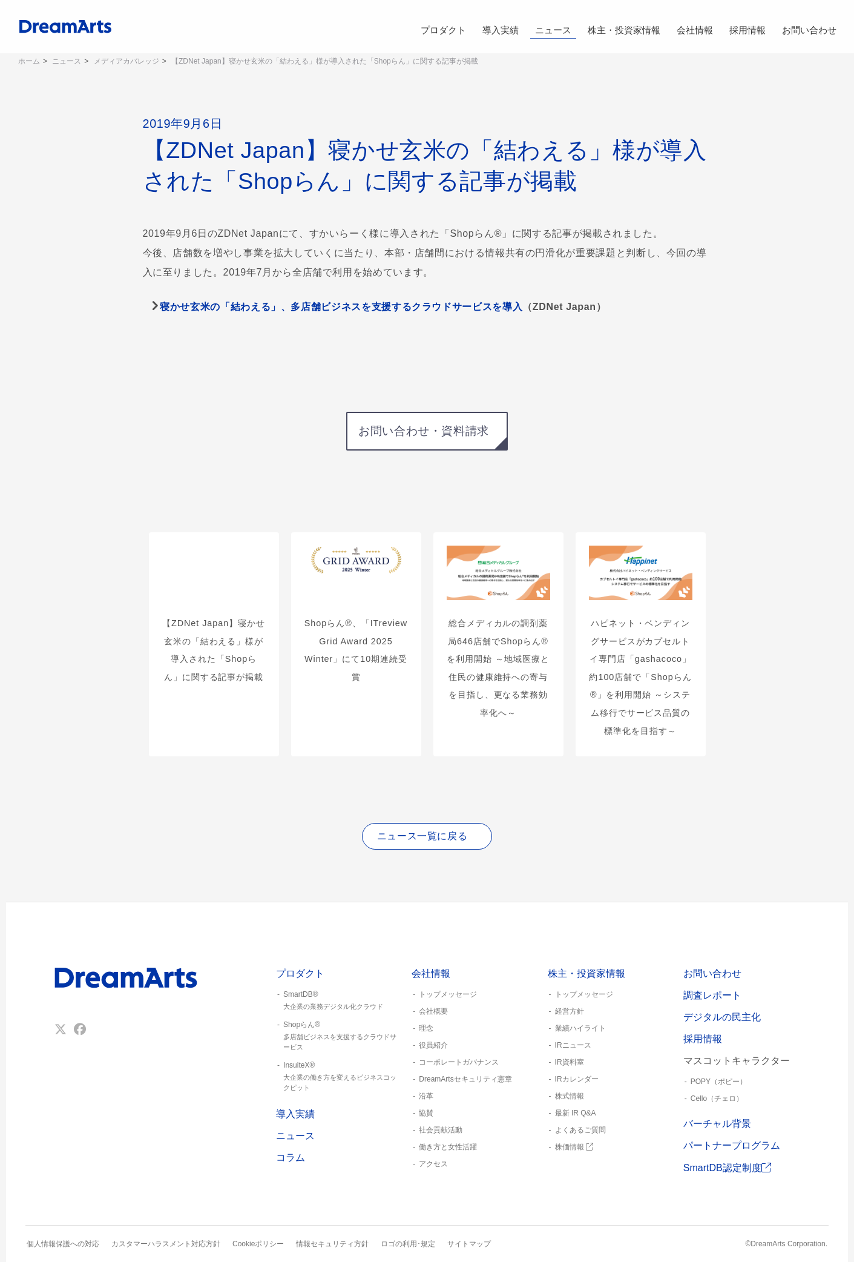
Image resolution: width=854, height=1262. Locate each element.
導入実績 (500, 26)
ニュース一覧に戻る (422, 836)
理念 (426, 1028)
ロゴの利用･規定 (408, 1244)
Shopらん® (339, 1036)
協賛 (426, 1113)
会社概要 (433, 1011)
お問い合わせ (809, 26)
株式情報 (569, 1096)
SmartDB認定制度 (727, 1168)
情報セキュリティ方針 (332, 1244)
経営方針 (569, 1011)
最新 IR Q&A (575, 1113)
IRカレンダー (577, 1079)
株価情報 (574, 1147)
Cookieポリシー (258, 1244)
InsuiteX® (339, 1076)
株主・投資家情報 (624, 26)
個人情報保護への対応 (63, 1244)
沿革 (426, 1096)
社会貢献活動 (440, 1130)
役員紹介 (433, 1045)
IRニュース (573, 1045)
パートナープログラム (731, 1145)
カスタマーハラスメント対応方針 (165, 1244)
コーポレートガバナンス (459, 1062)
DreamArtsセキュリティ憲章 (465, 1079)
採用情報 (747, 26)
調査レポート (712, 995)
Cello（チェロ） (717, 1098)
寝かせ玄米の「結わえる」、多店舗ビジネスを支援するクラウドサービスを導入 (341, 307)
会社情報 (694, 26)
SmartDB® (339, 1001)
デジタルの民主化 (722, 1017)
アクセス (433, 1164)
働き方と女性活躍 (448, 1147)
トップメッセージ (448, 994)
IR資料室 (569, 1062)
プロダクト (443, 26)
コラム (290, 1157)
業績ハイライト (580, 1028)
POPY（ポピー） (719, 1081)
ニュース (554, 26)
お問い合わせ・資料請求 (423, 431)
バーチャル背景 (717, 1123)
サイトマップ (469, 1244)
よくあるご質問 (580, 1130)
